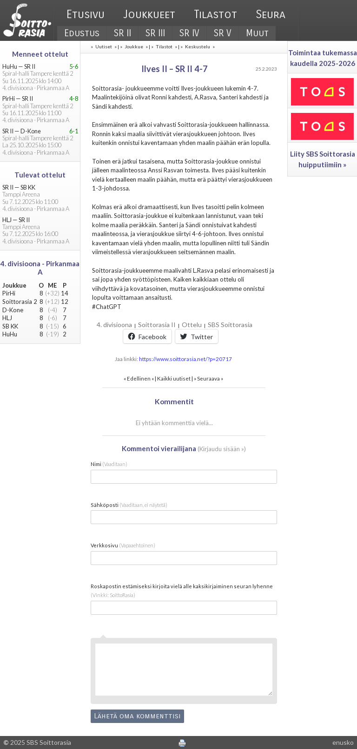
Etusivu (85, 14)
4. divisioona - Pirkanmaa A (39, 267)
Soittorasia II (157, 325)
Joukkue (134, 46)
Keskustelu (197, 46)
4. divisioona (114, 325)
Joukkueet (149, 14)
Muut (257, 33)
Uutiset (103, 46)
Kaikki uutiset (174, 378)
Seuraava (208, 378)
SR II (122, 33)
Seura (270, 14)
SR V (222, 33)
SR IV (189, 33)
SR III (155, 33)
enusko (343, 742)
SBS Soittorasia (230, 325)
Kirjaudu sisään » (221, 449)
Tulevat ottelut (40, 175)
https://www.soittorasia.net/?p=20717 (185, 358)
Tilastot (215, 14)
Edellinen (139, 378)
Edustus (81, 33)
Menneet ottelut (40, 54)
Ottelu (192, 325)
